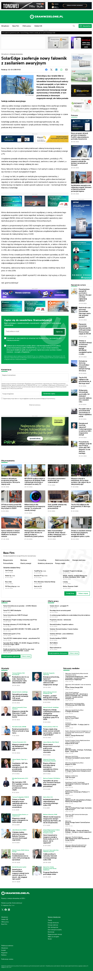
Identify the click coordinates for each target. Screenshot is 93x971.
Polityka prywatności (7, 945)
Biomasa (24, 560)
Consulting (42, 560)
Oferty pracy (26, 26)
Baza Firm (15, 26)
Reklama (3, 955)
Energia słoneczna (16, 54)
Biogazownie (8, 560)
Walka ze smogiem (53, 936)
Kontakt (3, 950)
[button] (74, 26)
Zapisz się (59, 332)
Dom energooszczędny (55, 929)
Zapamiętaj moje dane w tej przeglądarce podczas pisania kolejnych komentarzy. (29, 398)
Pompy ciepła (60, 563)
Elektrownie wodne (62, 560)
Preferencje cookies (7, 959)
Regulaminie (8, 359)
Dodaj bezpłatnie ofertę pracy (58, 653)
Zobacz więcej (83, 593)
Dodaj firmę (70, 593)
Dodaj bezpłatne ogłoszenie (10, 656)
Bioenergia (51, 932)
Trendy (50, 920)
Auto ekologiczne (53, 927)
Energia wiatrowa (78, 560)
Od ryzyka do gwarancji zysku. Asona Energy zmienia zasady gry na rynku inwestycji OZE (28, 32)
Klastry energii (26, 563)
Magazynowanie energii (55, 934)
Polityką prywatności (59, 383)
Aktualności (5, 54)
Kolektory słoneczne (45, 563)
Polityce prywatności (21, 359)
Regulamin (28, 383)
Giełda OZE (38, 26)
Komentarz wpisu (49, 394)
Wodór (50, 939)
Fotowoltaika (8, 563)
